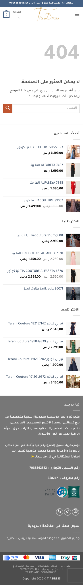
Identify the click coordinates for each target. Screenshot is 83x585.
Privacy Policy (29, 569)
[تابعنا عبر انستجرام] (75, 512)
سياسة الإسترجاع (24, 566)
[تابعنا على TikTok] (67, 512)
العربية (17, 15)
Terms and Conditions (40, 572)
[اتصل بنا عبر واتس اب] (59, 512)
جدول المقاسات (47, 566)
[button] (77, 14)
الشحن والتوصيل (53, 569)
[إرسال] (7, 108)
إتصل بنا (66, 566)
